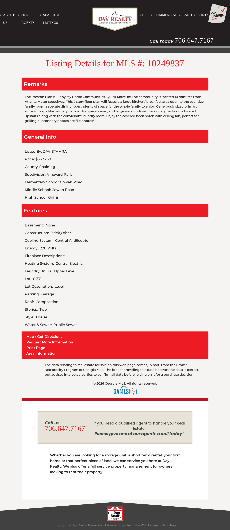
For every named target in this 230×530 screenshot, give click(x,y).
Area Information (41, 353)
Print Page (35, 347)
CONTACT (205, 15)
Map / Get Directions (44, 337)
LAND (187, 15)
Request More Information (50, 342)
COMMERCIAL (165, 15)
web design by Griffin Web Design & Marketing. (143, 524)
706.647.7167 (194, 40)
